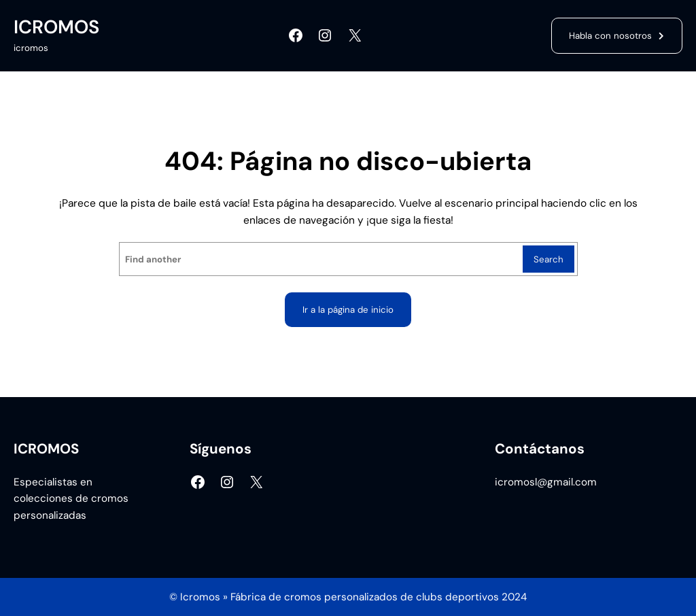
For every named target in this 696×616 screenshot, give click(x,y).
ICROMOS (56, 27)
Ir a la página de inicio (348, 309)
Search (548, 259)
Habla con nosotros (610, 35)
